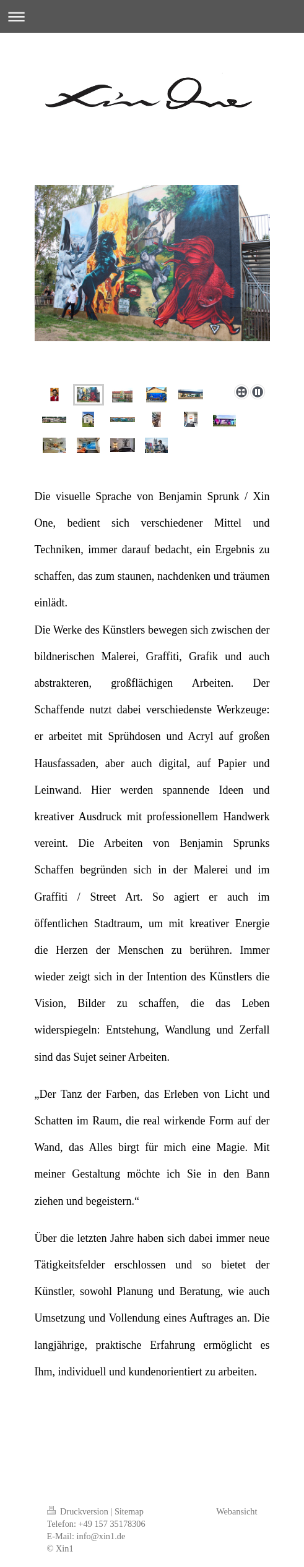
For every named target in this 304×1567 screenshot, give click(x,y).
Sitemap (129, 1511)
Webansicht (236, 1511)
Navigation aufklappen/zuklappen (152, 16)
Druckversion (79, 1511)
